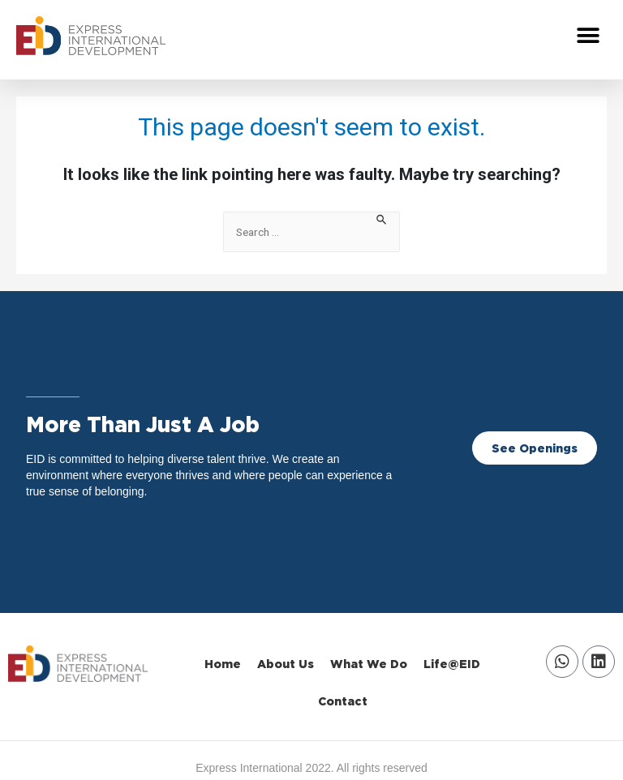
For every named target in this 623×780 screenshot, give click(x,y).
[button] (588, 36)
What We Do (368, 664)
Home (222, 664)
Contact (342, 701)
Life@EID (451, 664)
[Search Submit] (382, 218)
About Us (285, 664)
